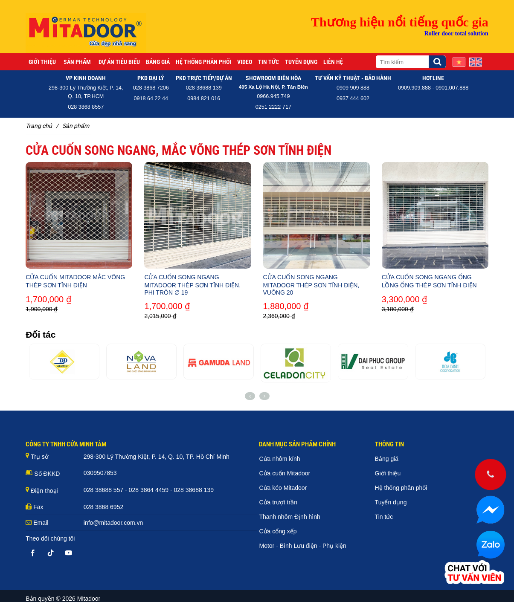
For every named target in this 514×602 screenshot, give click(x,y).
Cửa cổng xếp (277, 531)
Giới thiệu (42, 61)
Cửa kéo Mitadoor (283, 487)
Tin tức (268, 61)
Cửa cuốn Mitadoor (284, 473)
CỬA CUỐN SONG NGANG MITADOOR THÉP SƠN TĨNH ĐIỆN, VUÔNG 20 (311, 285)
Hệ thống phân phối (203, 61)
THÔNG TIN (389, 444)
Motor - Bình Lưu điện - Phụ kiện (302, 545)
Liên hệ (333, 61)
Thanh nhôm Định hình (289, 516)
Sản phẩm (77, 61)
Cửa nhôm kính (279, 458)
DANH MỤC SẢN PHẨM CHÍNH (297, 444)
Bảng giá (158, 61)
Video (244, 61)
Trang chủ (39, 126)
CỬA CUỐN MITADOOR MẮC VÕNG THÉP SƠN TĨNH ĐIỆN (75, 281)
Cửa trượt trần (278, 502)
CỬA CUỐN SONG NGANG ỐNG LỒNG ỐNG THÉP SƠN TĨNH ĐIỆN (429, 281)
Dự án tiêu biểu (119, 61)
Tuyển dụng (301, 61)
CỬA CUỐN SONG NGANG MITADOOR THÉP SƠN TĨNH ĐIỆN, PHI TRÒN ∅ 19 (192, 285)
